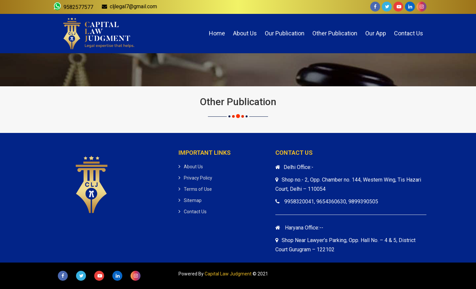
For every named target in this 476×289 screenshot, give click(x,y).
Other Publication (334, 33)
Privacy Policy (198, 178)
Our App (375, 33)
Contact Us (408, 33)
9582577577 (73, 6)
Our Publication (284, 33)
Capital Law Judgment (228, 273)
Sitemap (193, 200)
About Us (245, 33)
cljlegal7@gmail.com (129, 6)
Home (217, 33)
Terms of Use (198, 189)
